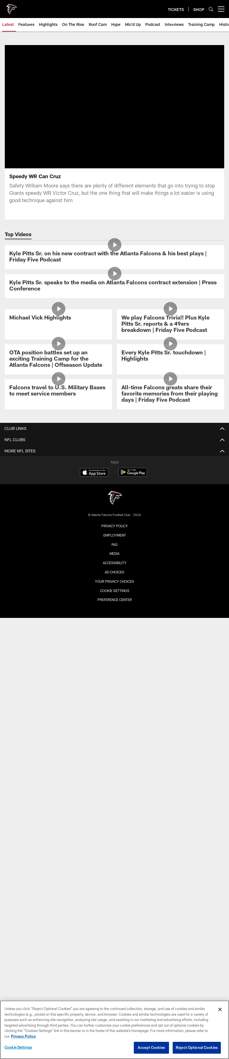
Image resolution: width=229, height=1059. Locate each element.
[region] (114, 1029)
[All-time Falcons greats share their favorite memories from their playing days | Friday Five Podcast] (170, 394)
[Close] (220, 1009)
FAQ (114, 544)
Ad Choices (114, 572)
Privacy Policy (114, 526)
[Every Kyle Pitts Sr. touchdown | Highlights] (170, 356)
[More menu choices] (221, 9)
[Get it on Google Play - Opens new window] (132, 475)
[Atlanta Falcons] (115, 498)
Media (114, 553)
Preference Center (114, 600)
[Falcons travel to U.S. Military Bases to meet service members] (58, 391)
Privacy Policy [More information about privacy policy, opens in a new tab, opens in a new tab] (23, 1036)
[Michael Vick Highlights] (58, 318)
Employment (114, 535)
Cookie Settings (114, 591)
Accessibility (114, 563)
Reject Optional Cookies (197, 1047)
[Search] (211, 9)
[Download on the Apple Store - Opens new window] (94, 473)
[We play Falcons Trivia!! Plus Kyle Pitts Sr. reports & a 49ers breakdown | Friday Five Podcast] (170, 324)
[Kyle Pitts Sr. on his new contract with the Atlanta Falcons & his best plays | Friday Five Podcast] (114, 257)
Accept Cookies (151, 1047)
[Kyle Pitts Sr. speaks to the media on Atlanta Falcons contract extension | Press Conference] (114, 286)
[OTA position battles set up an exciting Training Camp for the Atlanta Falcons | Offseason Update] (58, 359)
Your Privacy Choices (114, 581)
